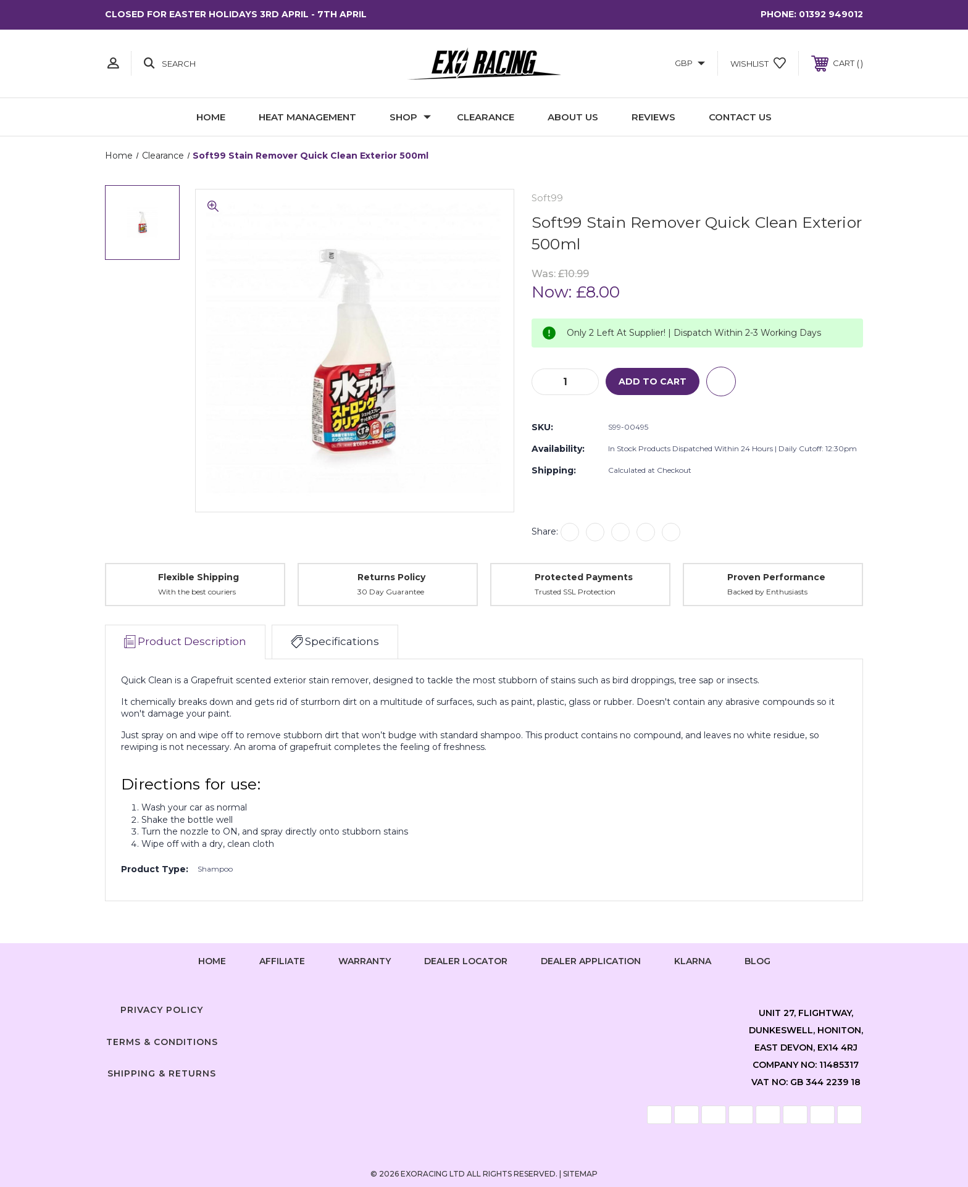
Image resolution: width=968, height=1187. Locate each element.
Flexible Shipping (198, 577)
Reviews (653, 117)
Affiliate (282, 961)
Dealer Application (591, 961)
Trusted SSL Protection (575, 591)
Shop (410, 116)
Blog (757, 961)
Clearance (485, 117)
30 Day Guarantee (390, 591)
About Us (573, 117)
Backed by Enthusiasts (767, 591)
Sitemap (580, 1173)
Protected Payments (584, 577)
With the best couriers (197, 591)
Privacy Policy (161, 1009)
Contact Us (740, 117)
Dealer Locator (465, 961)
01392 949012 (831, 14)
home (212, 961)
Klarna (692, 961)
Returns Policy (391, 577)
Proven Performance (776, 577)
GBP (690, 63)
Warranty (364, 961)
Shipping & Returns (161, 1073)
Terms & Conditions (162, 1041)
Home (210, 117)
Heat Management (307, 117)
